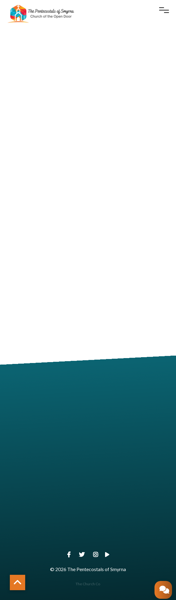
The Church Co (88, 584)
